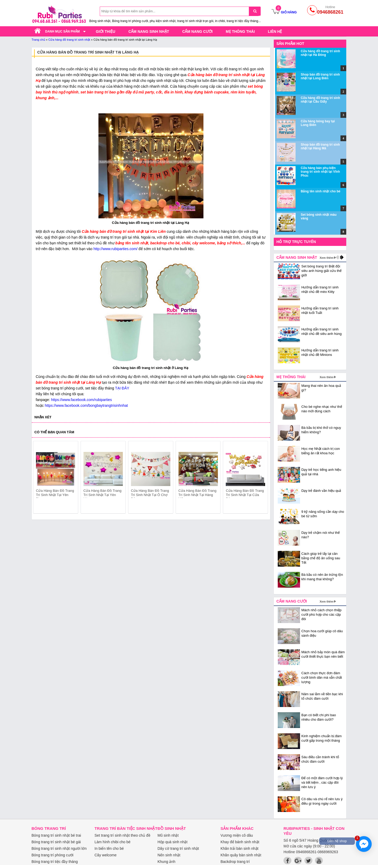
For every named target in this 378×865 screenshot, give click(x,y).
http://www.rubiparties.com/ (115, 249)
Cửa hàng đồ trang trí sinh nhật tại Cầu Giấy (320, 99)
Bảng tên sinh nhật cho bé (320, 191)
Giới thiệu (105, 31)
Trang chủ (38, 39)
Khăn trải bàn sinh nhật (239, 848)
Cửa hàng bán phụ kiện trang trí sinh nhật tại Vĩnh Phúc (320, 171)
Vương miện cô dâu (236, 835)
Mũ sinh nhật (168, 835)
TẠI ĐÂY (121, 388)
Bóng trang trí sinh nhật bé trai (56, 835)
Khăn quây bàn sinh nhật (240, 855)
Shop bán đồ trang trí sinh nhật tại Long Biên (320, 76)
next (261, 478)
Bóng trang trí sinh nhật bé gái (56, 842)
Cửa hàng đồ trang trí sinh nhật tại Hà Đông (320, 53)
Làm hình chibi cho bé (112, 842)
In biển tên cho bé (109, 848)
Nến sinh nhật (169, 855)
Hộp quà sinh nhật (172, 842)
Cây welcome (105, 855)
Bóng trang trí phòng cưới (53, 855)
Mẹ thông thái (240, 31)
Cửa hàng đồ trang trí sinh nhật (69, 39)
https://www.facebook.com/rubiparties (81, 400)
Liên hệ (275, 31)
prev (40, 478)
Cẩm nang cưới (197, 31)
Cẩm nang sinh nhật (148, 31)
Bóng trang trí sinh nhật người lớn (59, 848)
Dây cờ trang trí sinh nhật (178, 848)
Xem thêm (326, 257)
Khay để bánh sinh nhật (239, 842)
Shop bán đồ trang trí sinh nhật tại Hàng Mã (320, 146)
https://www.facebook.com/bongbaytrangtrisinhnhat (86, 405)
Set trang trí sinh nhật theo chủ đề (122, 835)
